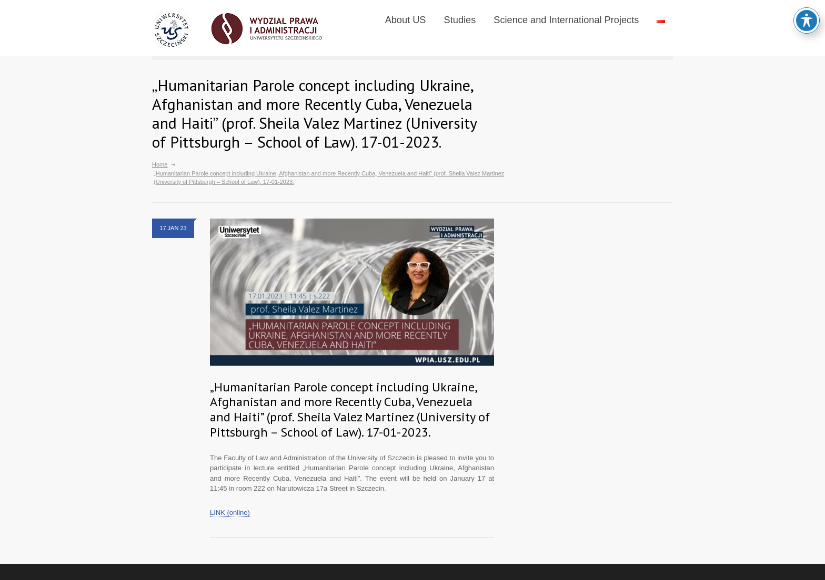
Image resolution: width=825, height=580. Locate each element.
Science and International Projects (566, 20)
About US (405, 20)
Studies (460, 20)
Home (159, 164)
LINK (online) (230, 512)
